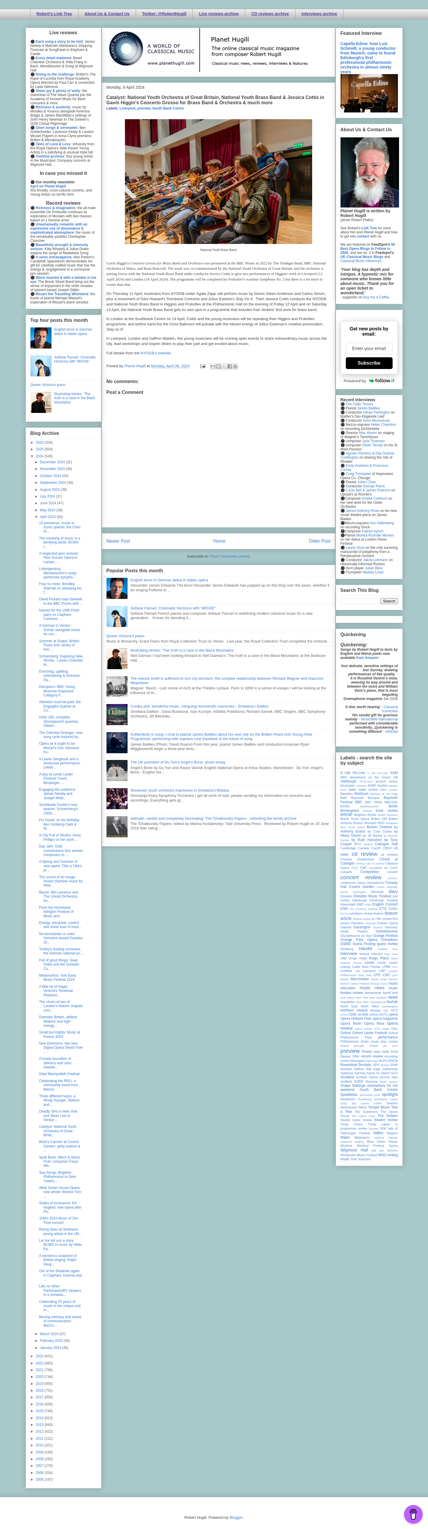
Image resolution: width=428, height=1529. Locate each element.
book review (387, 811)
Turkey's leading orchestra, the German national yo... (61, 951)
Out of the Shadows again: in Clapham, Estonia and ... (60, 1275)
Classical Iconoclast (390, 709)
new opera (347, 997)
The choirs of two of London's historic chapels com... (60, 1006)
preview (143, 108)
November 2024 (53, 469)
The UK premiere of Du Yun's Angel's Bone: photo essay (178, 762)
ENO (344, 909)
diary (393, 891)
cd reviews (389, 854)
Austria (383, 785)
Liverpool (127, 108)
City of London (375, 863)
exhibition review (361, 913)
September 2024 (53, 483)
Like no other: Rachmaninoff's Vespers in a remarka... (60, 1290)
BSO (381, 823)
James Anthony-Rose (362, 511)
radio (377, 1051)
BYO (357, 844)
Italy (387, 954)
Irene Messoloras (376, 420)
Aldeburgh (349, 781)
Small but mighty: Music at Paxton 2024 (59, 1034)
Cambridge (348, 848)
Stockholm (348, 1099)
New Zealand (378, 997)
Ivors (395, 954)
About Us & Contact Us (107, 13)
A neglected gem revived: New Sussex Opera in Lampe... (58, 557)
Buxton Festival (379, 827)
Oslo (394, 1028)
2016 (40, 1404)
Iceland (382, 949)
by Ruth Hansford (366, 840)
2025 (40, 449)
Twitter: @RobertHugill (164, 13)
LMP (382, 971)
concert (392, 872)
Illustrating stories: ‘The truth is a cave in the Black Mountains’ (182, 650)
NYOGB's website (156, 353)
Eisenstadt (348, 904)
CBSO (387, 848)
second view (388, 1077)
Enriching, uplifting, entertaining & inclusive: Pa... (59, 675)
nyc (386, 1010)
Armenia (361, 785)
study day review (355, 1103)
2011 (40, 1438)
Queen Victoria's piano (125, 636)
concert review (361, 877)
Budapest (392, 823)
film (374, 918)
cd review (364, 854)
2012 (40, 1431)
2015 (40, 1411)
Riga (375, 1060)
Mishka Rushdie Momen (375, 535)
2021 (40, 1370)
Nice (359, 1002)
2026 (40, 442)
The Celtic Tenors (359, 404)
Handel (365, 948)
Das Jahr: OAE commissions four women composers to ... (61, 850)
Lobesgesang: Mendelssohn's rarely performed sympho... (57, 573)
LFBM (386, 966)
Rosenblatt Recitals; (356, 1065)
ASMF (371, 785)
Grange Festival (385, 936)
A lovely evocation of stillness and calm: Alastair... (55, 1063)
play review (389, 1041)
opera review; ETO (367, 1028)
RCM (394, 1051)
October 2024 (51, 476)
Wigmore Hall (354, 1150)
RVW (394, 1065)
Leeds (369, 963)
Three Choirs (352, 1124)
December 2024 (53, 462)
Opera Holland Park (356, 1019)
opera (393, 1014)
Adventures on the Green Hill (374, 777)
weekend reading (352, 1141)
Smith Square (388, 1081)
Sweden (392, 1103)
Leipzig (345, 966)
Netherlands (373, 993)
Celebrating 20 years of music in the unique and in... (59, 1306)
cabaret (368, 844)
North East (349, 1006)
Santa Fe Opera (378, 1073)
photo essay (370, 1041)
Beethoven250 (369, 806)
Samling (359, 1073)
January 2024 (51, 1348)
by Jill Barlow (372, 835)
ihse (395, 949)
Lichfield (346, 971)
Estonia (372, 908)
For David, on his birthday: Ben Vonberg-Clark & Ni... (59, 824)
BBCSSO (391, 802)
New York (361, 997)
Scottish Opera (367, 1077)
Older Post (320, 541)
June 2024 (48, 503)
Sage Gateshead (385, 1069)
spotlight (390, 1094)
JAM (344, 958)
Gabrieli (346, 927)
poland (345, 1045)
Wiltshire (392, 1150)
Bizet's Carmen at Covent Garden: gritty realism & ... (59, 1146)
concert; (393, 878)
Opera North (351, 1023)
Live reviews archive (219, 13)
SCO (394, 1073)
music (384, 983)
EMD (360, 904)
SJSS (358, 1081)
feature (379, 913)
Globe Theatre (354, 931)
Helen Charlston (383, 425)
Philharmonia (350, 1041)
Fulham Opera (387, 923)
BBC (358, 802)
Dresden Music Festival (372, 896)
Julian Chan (366, 482)
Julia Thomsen (373, 441)
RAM (385, 1051)
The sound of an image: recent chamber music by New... (60, 881)
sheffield (346, 1081)
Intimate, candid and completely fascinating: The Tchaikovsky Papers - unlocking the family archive (213, 818)
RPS (376, 1065)
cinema (360, 863)
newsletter (348, 1002)
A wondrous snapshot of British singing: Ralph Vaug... (57, 1260)
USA (383, 1128)
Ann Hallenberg (382, 523)
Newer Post (118, 541)
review (345, 1060)
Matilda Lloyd (373, 572)
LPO (376, 975)
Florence (370, 923)
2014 (40, 1418)
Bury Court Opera (353, 827)
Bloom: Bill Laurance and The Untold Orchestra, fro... (58, 896)
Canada (363, 848)
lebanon (345, 962)
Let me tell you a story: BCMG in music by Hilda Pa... (60, 1244)
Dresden (347, 896)
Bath (344, 797)
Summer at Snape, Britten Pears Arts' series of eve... (59, 645)
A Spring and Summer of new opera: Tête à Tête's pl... (60, 866)
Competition (369, 872)
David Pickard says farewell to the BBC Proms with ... (60, 601)
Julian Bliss (373, 568)
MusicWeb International (379, 719)
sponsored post (370, 1094)
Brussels (370, 823)
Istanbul (376, 954)
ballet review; (389, 789)
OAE (353, 1014)
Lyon (395, 975)
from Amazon (367, 658)
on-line (363, 1014)
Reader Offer (350, 1056)
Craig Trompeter (358, 474)
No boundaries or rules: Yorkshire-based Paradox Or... (60, 938)
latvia (394, 958)
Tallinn (362, 1107)
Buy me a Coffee (376, 297)
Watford (379, 1137)
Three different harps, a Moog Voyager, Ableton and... (59, 1100)
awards (393, 785)
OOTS (383, 1014)
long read (365, 975)
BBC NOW (373, 802)
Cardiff (376, 848)
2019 (40, 1384)
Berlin (393, 806)
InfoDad (391, 732)
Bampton (347, 793)
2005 (40, 1479)
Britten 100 (379, 819)
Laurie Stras (355, 548)
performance (388, 1037)
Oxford (346, 1033)
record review (372, 1056)
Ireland (364, 954)
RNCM (393, 1060)
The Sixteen (387, 1116)
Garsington (362, 927)
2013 (40, 1425)
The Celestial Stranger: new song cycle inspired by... (60, 735)
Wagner (392, 1133)
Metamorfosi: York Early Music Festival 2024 (57, 977)
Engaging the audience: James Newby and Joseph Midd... (57, 793)
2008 (40, 1459)
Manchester (360, 979)
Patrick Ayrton (373, 531)
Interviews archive (319, 13)
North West (370, 1006)
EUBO (393, 908)
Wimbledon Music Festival (359, 1155)
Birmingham (350, 811)
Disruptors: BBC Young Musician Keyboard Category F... (57, 691)
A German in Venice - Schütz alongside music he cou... (59, 629)
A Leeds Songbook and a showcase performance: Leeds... (59, 763)
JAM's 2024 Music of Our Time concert (58, 1220)
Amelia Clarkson (374, 498)
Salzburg (347, 1073)
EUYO (344, 913)
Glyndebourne (387, 931)
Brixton (358, 823)
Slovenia (371, 1081)
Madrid (345, 979)
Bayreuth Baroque (365, 797)
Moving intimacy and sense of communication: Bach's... (60, 1321)
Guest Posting (364, 944)
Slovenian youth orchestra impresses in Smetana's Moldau (179, 790)
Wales (345, 1137)
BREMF (347, 815)
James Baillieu (368, 408)
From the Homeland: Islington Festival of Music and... (56, 912)
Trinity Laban (379, 1124)
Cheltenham (365, 859)
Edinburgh (359, 900)
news (393, 997)
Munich (393, 979)
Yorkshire (364, 1159)
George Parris (374, 486)
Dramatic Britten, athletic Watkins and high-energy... (58, 1021)
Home (219, 541)
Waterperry (362, 1137)
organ (385, 1028)
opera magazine (385, 1019)
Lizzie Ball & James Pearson (368, 490)
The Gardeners (366, 1111)
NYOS (344, 1014)
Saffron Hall (362, 1069)
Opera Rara (374, 1023)
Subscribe (369, 363)
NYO (394, 1010)
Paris (368, 1037)
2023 (40, 1356)
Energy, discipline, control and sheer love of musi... (60, 925)
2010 (40, 1445)
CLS (355, 867)
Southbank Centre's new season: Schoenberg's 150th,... (58, 809)
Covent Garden (361, 887)
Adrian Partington (376, 412)
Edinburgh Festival (383, 900)
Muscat (374, 983)
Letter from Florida (366, 966)
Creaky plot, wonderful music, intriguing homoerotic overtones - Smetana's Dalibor (199, 706)
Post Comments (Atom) (230, 556)
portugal (359, 1045)
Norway (375, 1010)
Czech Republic (387, 887)
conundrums (375, 882)
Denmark (377, 892)
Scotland (347, 1077)
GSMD (346, 944)
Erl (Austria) (358, 908)
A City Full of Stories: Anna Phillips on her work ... (59, 837)
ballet (352, 789)
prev (395, 1045)
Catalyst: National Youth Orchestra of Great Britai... (57, 1131)
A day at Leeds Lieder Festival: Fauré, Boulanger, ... (56, 778)
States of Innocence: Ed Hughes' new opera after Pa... (60, 1207)
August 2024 (50, 490)
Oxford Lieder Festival (369, 1033)
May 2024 (48, 510)
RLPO (383, 1060)
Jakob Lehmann (375, 560)
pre (385, 1045)
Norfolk (392, 1002)
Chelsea (346, 859)
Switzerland (349, 1107)
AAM (394, 773)
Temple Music (379, 1107)
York (353, 1159)
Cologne (346, 872)
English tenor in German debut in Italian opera (169, 580)
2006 (40, 1473)
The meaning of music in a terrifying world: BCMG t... (59, 542)
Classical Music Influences (361, 261)
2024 (40, 456)
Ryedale (346, 1069)
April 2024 (48, 517)
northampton (390, 1006)
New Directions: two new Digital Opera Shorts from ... (61, 1047)
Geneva (378, 927)
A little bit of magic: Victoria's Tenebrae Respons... (56, 991)
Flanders (357, 923)
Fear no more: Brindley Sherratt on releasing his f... (60, 588)
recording (391, 1056)
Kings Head (358, 958)
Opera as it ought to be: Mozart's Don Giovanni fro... (59, 748)
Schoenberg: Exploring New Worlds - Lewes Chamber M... (61, 660)
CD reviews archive (270, 13)
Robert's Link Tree (54, 13)
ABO (344, 777)
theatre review (386, 1120)
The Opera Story (363, 1116)
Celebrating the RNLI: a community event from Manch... (58, 1085)
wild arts (377, 1150)
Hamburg (347, 949)
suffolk (378, 1103)
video (378, 1132)
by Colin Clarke (380, 831)
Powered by (369, 380)
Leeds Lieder (387, 962)
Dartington (359, 892)
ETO (382, 909)
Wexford (346, 1145)
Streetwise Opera (386, 1099)
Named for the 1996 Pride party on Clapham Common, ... (59, 614)
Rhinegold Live (360, 1060)
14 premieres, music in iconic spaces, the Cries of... (59, 527)
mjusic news (379, 979)
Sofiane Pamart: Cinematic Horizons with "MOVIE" (173, 608)
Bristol (371, 814)
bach (344, 789)
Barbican (361, 794)
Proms (367, 1052)
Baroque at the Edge (384, 793)
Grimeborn (389, 940)
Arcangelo (348, 785)
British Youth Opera (355, 819)
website (393, 1137)
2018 (40, 1390)
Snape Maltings (353, 1086)
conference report (353, 882)
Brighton (360, 814)
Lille (357, 971)
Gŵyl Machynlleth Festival (59, 1074)
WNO (382, 1155)
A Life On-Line (353, 773)
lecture (357, 962)
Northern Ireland (354, 1010)
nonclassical (377, 1002)
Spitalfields (349, 1095)
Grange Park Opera (359, 940)
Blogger (236, 1517)
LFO (395, 966)
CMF (363, 867)
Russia (385, 1065)
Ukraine (373, 1128)
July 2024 (48, 496)
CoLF (394, 867)
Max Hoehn (368, 433)
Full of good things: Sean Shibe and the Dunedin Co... (59, 964)
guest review (387, 944)
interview (349, 953)
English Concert (385, 904)
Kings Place (379, 958)
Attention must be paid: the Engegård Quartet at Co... (60, 706)
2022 (40, 1363)
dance (344, 892)
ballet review (368, 789)
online (373, 1014)
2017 (40, 1397)
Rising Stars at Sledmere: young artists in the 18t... (60, 1231)
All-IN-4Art (366, 781)
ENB (368, 904)
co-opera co (378, 867)
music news (372, 987)
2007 (40, 1466)
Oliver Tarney (372, 445)
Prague (373, 1045)
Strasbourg (365, 1099)
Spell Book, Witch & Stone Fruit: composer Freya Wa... (59, 1161)
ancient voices (387, 781)
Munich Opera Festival (355, 983)
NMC (366, 1002)
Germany (391, 927)
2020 (40, 1377)
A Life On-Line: (377, 773)
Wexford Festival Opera (377, 1145)
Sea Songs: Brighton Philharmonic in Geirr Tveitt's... (57, 1177)
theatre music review (356, 1120)
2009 (40, 1452)
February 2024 (51, 1341)
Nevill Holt (390, 993)
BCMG (345, 806)
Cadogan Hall (386, 844)
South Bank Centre (168, 108)
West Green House (382, 1141)
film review (384, 918)
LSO (386, 975)
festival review (362, 918)
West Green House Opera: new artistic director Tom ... (60, 1192)
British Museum (388, 814)
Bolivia (367, 810)
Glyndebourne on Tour (356, 935)
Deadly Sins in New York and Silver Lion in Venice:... (58, 1115)
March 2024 (49, 1334)
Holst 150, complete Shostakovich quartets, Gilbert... (59, 721)
